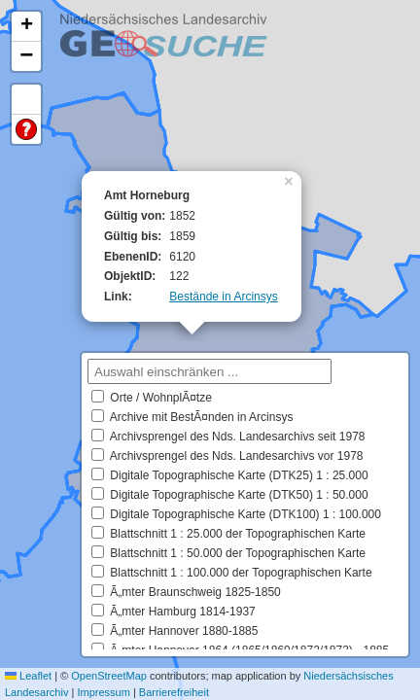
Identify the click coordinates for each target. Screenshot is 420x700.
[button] (290, 180)
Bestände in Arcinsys (223, 296)
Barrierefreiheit (174, 692)
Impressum (103, 692)
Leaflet (28, 676)
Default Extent (26, 100)
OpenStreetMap (109, 676)
